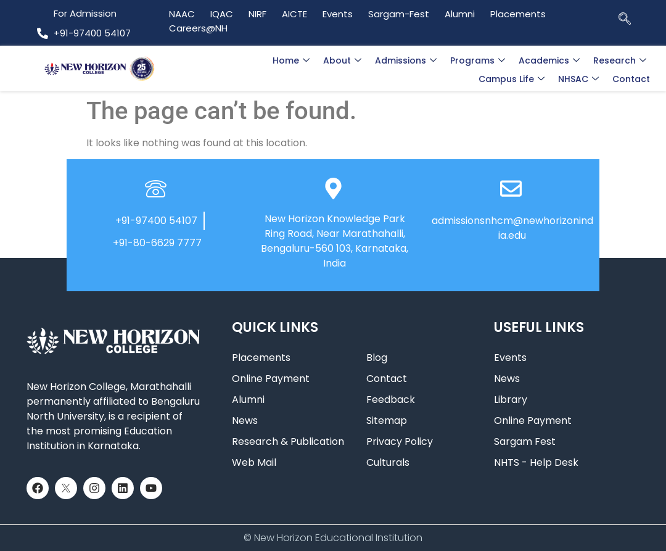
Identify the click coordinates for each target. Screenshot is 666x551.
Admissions (406, 60)
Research (619, 60)
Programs (477, 60)
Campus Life (512, 79)
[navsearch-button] (624, 18)
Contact (631, 79)
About (342, 60)
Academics (549, 60)
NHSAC (578, 79)
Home (291, 60)
